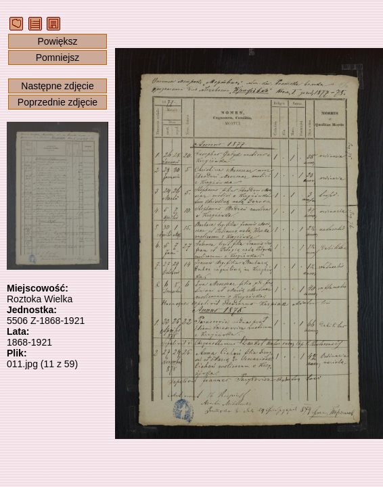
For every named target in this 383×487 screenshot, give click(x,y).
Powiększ (57, 41)
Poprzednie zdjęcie (57, 102)
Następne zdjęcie (57, 85)
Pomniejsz (58, 57)
